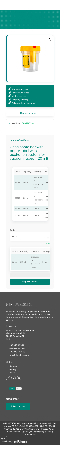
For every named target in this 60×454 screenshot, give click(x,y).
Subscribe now (18, 406)
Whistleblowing (31, 429)
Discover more (28, 113)
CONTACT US (28, 123)
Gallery (13, 369)
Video (12, 372)
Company (14, 366)
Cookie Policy (13, 431)
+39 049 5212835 (17, 348)
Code (12, 230)
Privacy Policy (47, 429)
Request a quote (30, 281)
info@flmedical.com (19, 355)
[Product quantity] (30, 275)
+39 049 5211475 (17, 345)
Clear (48, 243)
